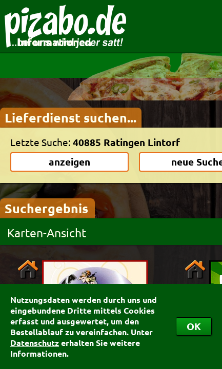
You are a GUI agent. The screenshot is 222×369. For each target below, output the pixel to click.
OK (194, 326)
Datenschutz (34, 342)
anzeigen (69, 161)
